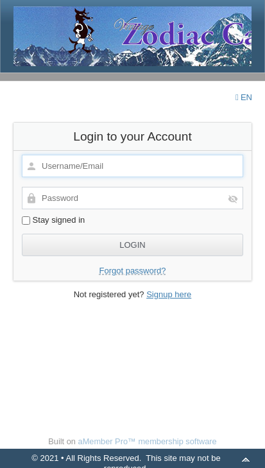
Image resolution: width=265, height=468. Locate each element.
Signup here (168, 294)
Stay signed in (53, 220)
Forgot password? (132, 270)
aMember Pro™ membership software (147, 441)
